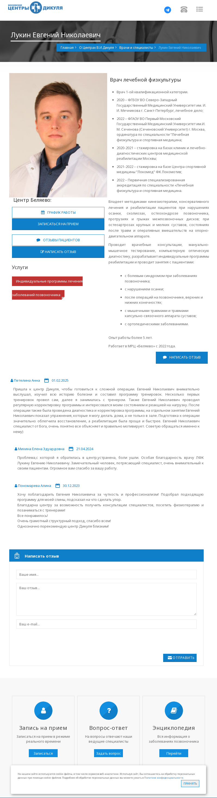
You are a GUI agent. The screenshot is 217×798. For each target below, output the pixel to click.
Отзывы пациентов (58, 239)
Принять (190, 783)
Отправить (184, 657)
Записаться (43, 753)
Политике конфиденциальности (163, 777)
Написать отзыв (58, 251)
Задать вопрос (108, 753)
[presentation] (57, 643)
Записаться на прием (58, 223)
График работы (58, 212)
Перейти (173, 753)
